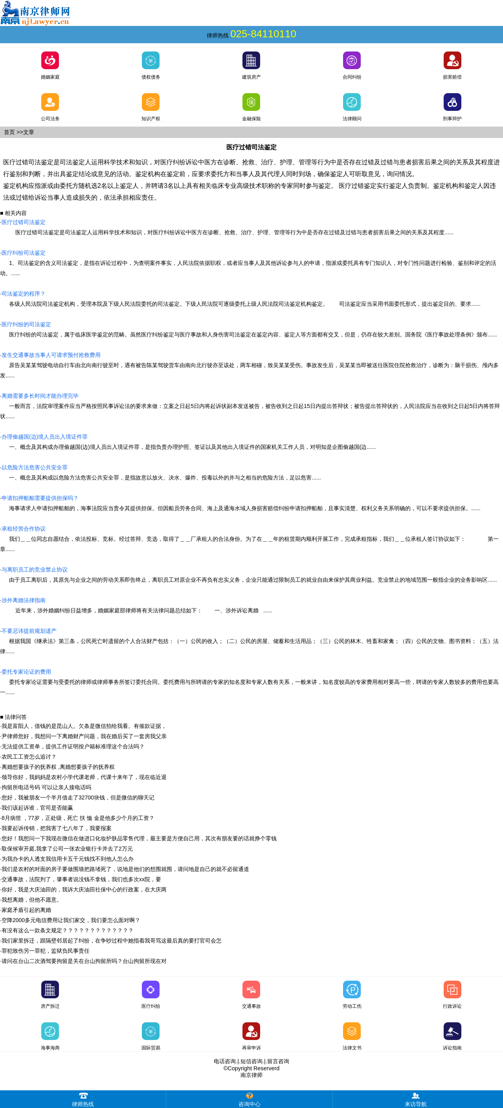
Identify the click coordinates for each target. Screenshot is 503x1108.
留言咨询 (278, 1061)
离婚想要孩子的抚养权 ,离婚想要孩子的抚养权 (58, 767)
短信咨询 (251, 1061)
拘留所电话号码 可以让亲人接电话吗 (46, 787)
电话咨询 (225, 1061)
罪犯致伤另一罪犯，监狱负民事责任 (46, 951)
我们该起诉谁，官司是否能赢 (37, 808)
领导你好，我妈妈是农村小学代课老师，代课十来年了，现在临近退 (84, 777)
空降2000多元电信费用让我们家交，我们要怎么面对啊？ (71, 920)
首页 (9, 132)
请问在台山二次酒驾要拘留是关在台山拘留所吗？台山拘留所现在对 (84, 961)
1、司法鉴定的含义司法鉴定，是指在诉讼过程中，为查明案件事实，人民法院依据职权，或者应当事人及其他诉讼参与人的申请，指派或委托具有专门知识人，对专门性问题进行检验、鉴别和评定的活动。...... (248, 263)
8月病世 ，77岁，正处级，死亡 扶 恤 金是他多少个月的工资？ (78, 818)
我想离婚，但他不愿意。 (32, 900)
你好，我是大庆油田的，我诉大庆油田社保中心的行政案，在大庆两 (84, 889)
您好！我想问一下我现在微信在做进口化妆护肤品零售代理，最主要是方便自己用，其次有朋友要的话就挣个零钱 (139, 838)
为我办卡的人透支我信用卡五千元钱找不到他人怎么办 (68, 859)
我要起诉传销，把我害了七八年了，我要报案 (57, 828)
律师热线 (83, 1098)
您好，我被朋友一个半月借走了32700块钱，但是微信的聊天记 (78, 797)
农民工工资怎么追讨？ (29, 756)
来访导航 (416, 1098)
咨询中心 (250, 1098)
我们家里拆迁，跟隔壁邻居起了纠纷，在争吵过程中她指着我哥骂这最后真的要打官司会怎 (112, 940)
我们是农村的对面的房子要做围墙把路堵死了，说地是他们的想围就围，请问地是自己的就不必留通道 (125, 869)
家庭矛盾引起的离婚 (26, 910)
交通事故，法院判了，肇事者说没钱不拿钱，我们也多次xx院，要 (81, 879)
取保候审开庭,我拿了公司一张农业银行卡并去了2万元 (67, 848)
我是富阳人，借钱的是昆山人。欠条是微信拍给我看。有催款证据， (84, 726)
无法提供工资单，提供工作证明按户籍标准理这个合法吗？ (73, 746)
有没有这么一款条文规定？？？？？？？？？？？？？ (68, 930)
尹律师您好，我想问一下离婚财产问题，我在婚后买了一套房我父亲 (84, 736)
